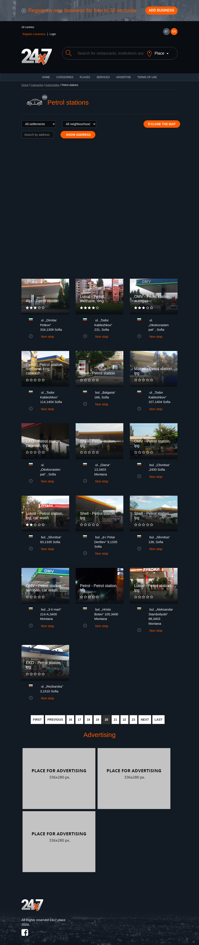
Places (85, 75)
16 (70, 718)
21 (115, 718)
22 (124, 718)
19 (97, 718)
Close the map (162, 122)
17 (79, 718)
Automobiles (52, 83)
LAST (159, 718)
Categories (37, 83)
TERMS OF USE (147, 75)
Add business (158, 11)
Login (53, 36)
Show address (78, 132)
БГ (166, 33)
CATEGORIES (64, 75)
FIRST (37, 718)
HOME (46, 75)
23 (133, 718)
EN (174, 33)
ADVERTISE (123, 75)
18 (88, 718)
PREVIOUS (55, 718)
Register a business (34, 36)
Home (24, 83)
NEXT (145, 718)
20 (106, 718)
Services (102, 75)
